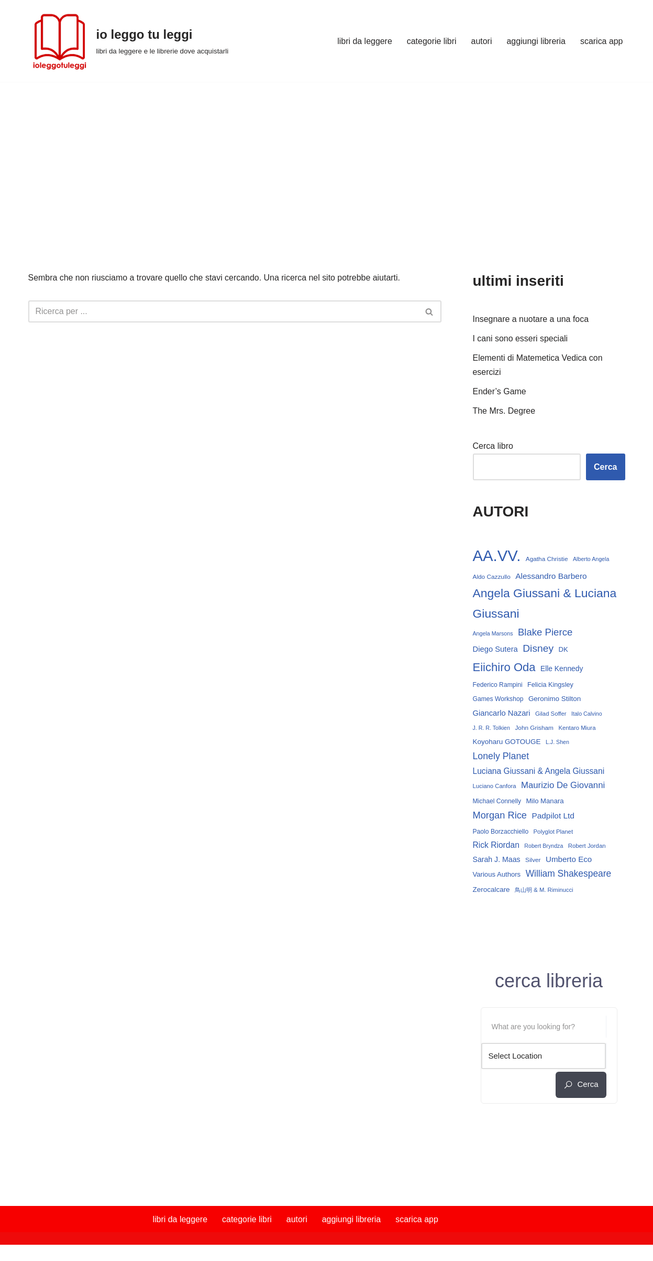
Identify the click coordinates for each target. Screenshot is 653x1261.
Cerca (605, 467)
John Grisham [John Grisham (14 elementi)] (534, 728)
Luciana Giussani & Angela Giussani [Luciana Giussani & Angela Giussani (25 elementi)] (539, 772)
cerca (580, 1086)
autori (481, 41)
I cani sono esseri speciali (520, 338)
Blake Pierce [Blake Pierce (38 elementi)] (545, 632)
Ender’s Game (500, 391)
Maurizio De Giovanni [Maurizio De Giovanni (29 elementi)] (563, 787)
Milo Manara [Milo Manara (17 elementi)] (544, 802)
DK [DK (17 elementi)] (563, 650)
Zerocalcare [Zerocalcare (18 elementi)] (491, 891)
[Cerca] (223, 311)
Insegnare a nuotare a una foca (531, 319)
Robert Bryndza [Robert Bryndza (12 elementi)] (543, 847)
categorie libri (431, 41)
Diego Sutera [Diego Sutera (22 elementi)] (495, 650)
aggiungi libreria (536, 41)
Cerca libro (493, 446)
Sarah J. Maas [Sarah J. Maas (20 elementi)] (497, 861)
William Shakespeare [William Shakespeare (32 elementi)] (569, 875)
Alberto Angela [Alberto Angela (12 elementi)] (591, 559)
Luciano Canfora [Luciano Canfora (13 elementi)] (494, 787)
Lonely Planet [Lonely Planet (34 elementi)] (501, 757)
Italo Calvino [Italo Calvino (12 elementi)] (586, 714)
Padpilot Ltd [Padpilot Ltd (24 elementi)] (553, 817)
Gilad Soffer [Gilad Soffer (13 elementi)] (551, 714)
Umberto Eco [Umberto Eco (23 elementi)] (569, 860)
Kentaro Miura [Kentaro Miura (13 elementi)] (576, 729)
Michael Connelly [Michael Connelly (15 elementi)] (497, 802)
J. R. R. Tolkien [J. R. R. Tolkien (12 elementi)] (491, 729)
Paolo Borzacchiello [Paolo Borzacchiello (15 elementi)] (501, 832)
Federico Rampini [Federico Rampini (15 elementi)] (498, 685)
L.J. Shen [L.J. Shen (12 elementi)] (557, 743)
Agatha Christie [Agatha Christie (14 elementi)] (547, 559)
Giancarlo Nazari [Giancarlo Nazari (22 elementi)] (501, 713)
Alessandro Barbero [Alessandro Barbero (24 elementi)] (550, 576)
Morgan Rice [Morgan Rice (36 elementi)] (500, 816)
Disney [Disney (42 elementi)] (538, 649)
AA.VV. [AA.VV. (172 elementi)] (497, 556)
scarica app (601, 41)
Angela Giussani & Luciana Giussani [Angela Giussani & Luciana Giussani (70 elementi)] (545, 604)
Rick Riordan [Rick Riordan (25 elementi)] (496, 846)
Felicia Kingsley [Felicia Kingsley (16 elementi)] (550, 685)
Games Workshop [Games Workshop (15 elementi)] (498, 700)
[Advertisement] (327, 160)
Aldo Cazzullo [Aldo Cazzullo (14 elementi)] (492, 577)
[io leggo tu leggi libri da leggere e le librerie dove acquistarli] (128, 40)
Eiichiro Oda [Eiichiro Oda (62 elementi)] (504, 668)
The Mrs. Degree (504, 411)
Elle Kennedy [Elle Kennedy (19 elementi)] (561, 670)
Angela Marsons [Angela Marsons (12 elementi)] (493, 634)
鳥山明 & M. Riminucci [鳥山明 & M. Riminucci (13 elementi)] (544, 891)
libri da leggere (364, 41)
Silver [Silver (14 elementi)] (533, 861)
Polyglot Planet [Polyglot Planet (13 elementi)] (553, 832)
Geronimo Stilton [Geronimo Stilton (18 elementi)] (554, 700)
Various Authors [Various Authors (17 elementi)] (497, 876)
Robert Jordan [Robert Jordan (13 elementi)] (587, 847)
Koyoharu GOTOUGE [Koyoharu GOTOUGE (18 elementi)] (507, 743)
